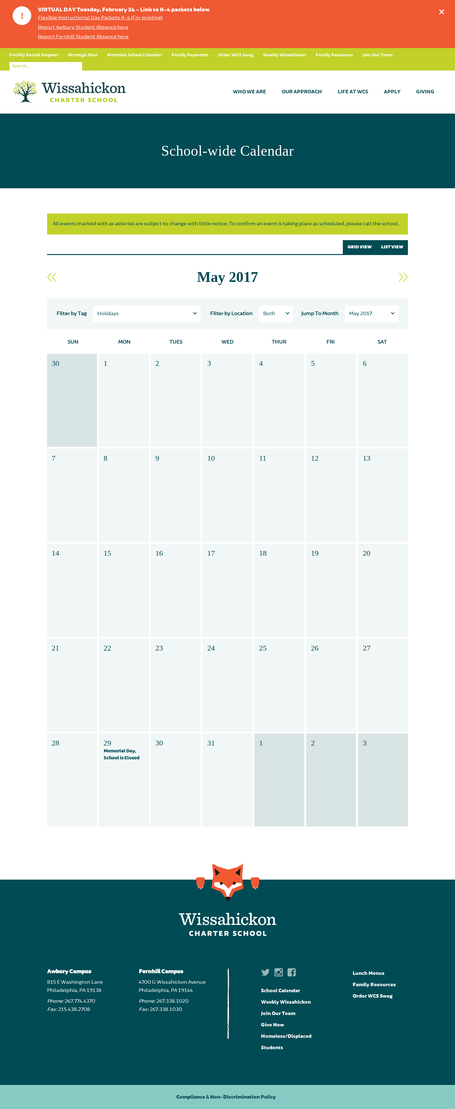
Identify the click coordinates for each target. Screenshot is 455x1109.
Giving (425, 92)
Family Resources (334, 55)
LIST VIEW (392, 247)
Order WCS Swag (235, 55)
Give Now (272, 1024)
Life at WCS (353, 92)
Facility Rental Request (33, 55)
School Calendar (280, 990)
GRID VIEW (360, 247)
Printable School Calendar (134, 55)
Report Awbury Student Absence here (83, 27)
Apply (392, 92)
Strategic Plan (83, 55)
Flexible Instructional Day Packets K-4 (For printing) (100, 18)
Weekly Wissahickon (284, 55)
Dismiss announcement (443, 10)
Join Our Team (377, 55)
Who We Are (249, 92)
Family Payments (190, 55)
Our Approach (302, 92)
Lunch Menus (369, 973)
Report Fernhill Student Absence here (83, 37)
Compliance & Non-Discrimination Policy (226, 1097)
